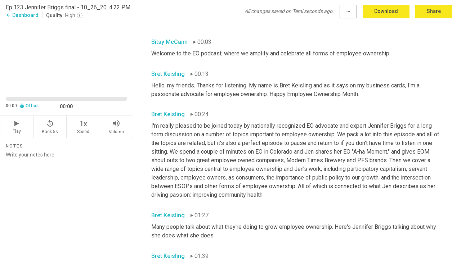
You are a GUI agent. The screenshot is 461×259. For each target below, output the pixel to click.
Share (434, 11)
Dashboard (22, 15)
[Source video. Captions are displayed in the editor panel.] (66, 56)
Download (386, 11)
